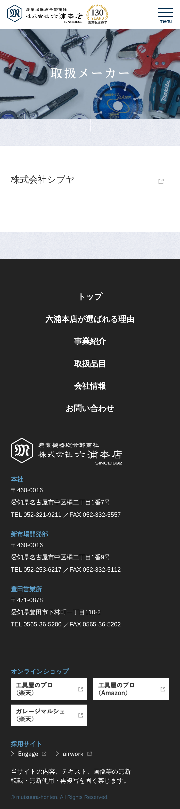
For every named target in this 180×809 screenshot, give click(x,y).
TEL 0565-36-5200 (36, 624)
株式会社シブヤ (43, 179)
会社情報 (90, 385)
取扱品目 (90, 363)
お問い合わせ (90, 408)
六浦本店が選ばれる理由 (89, 319)
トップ (90, 296)
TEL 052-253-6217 (36, 569)
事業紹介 (90, 341)
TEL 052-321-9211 (36, 514)
